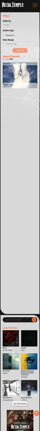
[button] (20, 35)
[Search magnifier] (34, 320)
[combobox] (18, 25)
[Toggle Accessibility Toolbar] (36, 413)
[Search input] (17, 319)
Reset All (20, 50)
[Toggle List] (35, 25)
